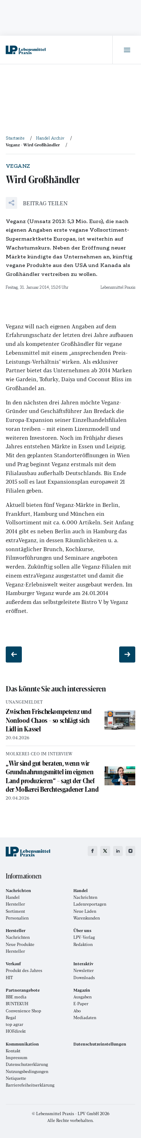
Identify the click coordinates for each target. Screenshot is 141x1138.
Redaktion (83, 944)
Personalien (17, 918)
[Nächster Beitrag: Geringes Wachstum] (127, 654)
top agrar (14, 1024)
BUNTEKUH (17, 1004)
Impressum (17, 1057)
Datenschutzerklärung (27, 1064)
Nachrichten (85, 897)
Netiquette (16, 1078)
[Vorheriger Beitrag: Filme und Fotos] (14, 654)
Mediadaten (84, 1017)
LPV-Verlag (84, 937)
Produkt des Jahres (24, 970)
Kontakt (13, 1051)
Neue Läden (84, 911)
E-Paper (80, 1004)
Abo (77, 1011)
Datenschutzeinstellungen (99, 1044)
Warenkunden (86, 918)
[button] (36, 203)
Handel (13, 897)
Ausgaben (82, 997)
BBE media (16, 997)
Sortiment (15, 911)
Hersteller (15, 904)
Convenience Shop (23, 1011)
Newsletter (83, 970)
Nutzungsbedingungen (27, 1071)
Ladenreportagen (89, 904)
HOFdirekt (16, 1031)
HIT (9, 978)
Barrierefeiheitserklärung (30, 1085)
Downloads (84, 978)
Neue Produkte (20, 944)
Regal (11, 1017)
